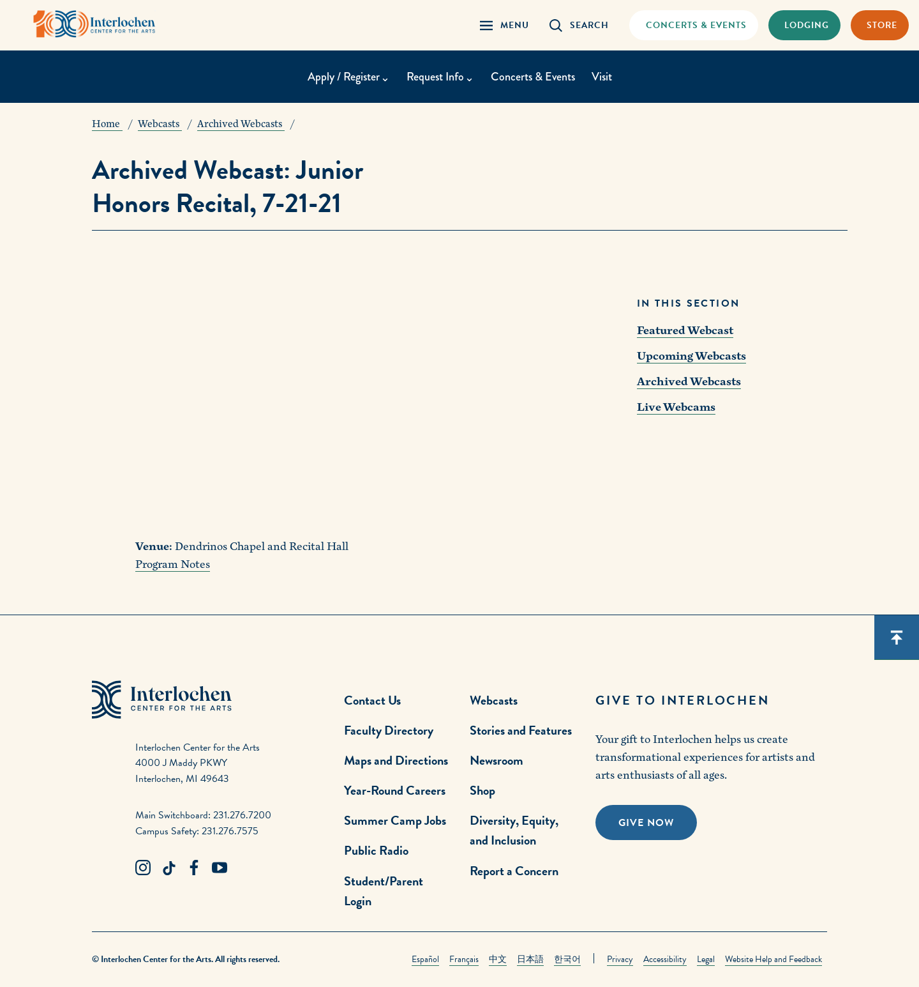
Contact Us (372, 700)
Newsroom (496, 760)
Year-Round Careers (394, 790)
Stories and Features (521, 730)
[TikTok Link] (168, 868)
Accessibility (665, 959)
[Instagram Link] (143, 868)
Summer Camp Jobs (395, 820)
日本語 (530, 959)
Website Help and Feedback (773, 959)
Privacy (620, 959)
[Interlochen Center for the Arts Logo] (94, 24)
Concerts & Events (533, 76)
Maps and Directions (396, 760)
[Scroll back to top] (896, 637)
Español (425, 959)
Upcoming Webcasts (691, 356)
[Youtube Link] (219, 868)
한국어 (567, 959)
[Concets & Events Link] (693, 25)
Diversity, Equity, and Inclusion (514, 830)
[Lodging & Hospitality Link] (804, 25)
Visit (602, 76)
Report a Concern (514, 870)
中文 (498, 959)
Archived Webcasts (689, 381)
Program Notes (172, 564)
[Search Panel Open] (579, 25)
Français (464, 959)
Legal (706, 959)
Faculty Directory (388, 730)
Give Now (646, 822)
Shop (482, 790)
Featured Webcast (685, 330)
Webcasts (494, 700)
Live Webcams (676, 407)
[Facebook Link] (194, 868)
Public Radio (376, 850)
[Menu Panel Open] (504, 25)
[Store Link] (880, 25)
